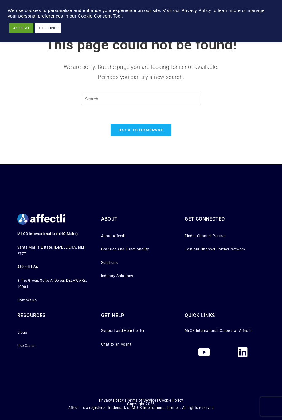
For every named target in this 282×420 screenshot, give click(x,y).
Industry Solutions (117, 276)
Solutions (109, 262)
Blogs (22, 332)
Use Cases (26, 345)
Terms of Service (141, 400)
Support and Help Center (123, 330)
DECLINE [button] (48, 28)
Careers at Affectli (236, 330)
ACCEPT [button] (21, 28)
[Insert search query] (141, 99)
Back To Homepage (141, 130)
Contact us (27, 300)
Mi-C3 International (202, 330)
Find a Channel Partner (205, 236)
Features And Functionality (125, 249)
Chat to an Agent (116, 344)
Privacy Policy (111, 400)
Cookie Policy (171, 400)
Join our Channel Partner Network (215, 249)
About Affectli (113, 236)
